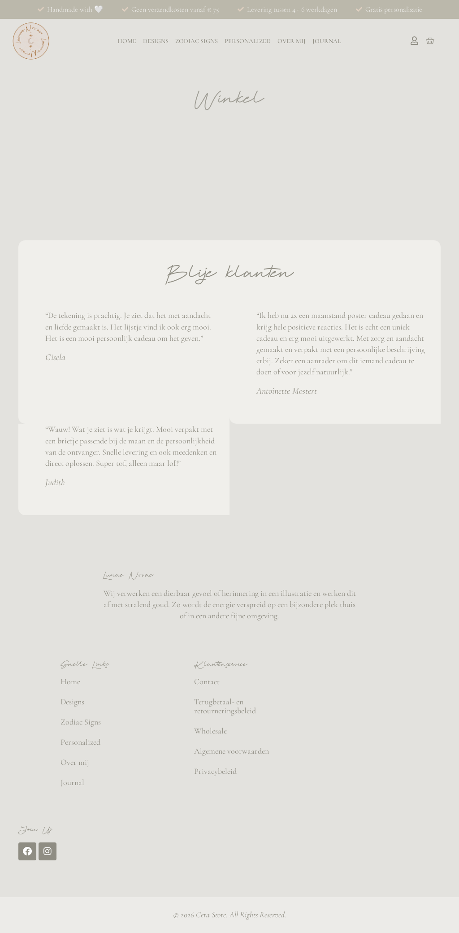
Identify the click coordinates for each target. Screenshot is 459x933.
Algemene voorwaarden (231, 750)
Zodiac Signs (196, 41)
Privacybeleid (215, 771)
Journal (326, 41)
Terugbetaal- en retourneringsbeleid (225, 706)
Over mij (291, 41)
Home (126, 41)
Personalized (248, 41)
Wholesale (210, 730)
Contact (207, 681)
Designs (156, 41)
